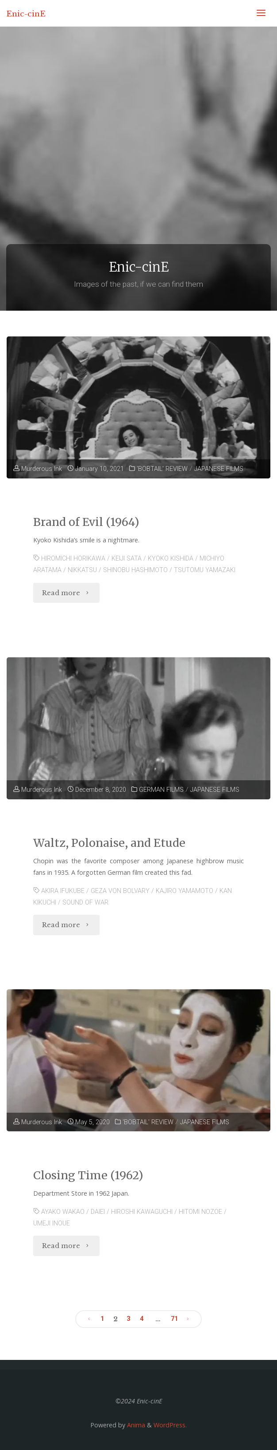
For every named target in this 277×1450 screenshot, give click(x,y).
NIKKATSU (82, 570)
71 (174, 1319)
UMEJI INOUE (51, 1223)
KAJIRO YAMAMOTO (184, 891)
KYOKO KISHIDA (170, 558)
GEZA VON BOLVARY (120, 891)
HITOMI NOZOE (200, 1212)
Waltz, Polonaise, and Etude (109, 843)
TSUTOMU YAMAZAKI (204, 570)
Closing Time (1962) (88, 1175)
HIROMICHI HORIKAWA (73, 558)
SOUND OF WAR (85, 902)
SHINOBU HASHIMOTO (135, 570)
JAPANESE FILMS (218, 469)
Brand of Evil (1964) (86, 522)
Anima (135, 1425)
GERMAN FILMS (161, 790)
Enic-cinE (26, 14)
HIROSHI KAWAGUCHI (142, 1212)
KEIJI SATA (127, 558)
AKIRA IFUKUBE (63, 891)
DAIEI (98, 1212)
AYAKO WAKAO (63, 1212)
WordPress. (170, 1425)
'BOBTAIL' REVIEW (162, 469)
